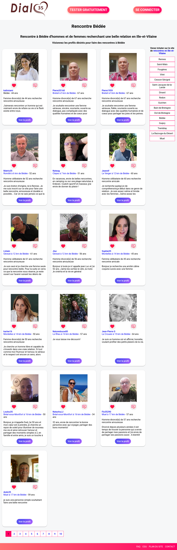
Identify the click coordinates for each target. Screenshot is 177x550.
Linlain (6, 251)
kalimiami (8, 90)
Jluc (55, 251)
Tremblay (162, 128)
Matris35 (7, 170)
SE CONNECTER (147, 10)
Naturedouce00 (60, 331)
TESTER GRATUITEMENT (88, 10)
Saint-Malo (162, 64)
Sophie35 (106, 251)
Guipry (162, 123)
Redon (162, 97)
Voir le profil (25, 120)
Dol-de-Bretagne (162, 113)
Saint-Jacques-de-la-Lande (162, 86)
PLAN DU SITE (156, 546)
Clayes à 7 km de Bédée (64, 173)
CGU (144, 546)
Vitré (162, 74)
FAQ (138, 546)
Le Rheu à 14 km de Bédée (66, 334)
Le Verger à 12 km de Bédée (115, 173)
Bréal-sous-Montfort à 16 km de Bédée (22, 414)
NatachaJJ (58, 411)
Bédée (162, 118)
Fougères (162, 69)
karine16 (7, 331)
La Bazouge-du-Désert (162, 133)
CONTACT (170, 546)
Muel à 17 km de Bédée (113, 414)
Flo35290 (106, 411)
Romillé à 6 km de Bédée (15, 173)
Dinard (162, 92)
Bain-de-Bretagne (162, 108)
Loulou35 (8, 411)
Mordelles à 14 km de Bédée (116, 253)
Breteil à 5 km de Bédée (64, 93)
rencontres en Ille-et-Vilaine (163, 52)
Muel (162, 138)
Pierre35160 (59, 90)
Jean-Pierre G (108, 331)
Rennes (162, 59)
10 (60, 534)
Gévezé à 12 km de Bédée (16, 253)
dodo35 (7, 492)
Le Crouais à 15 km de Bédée (116, 334)
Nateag (56, 170)
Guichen (162, 102)
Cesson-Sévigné (162, 79)
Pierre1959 (107, 90)
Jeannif (105, 170)
